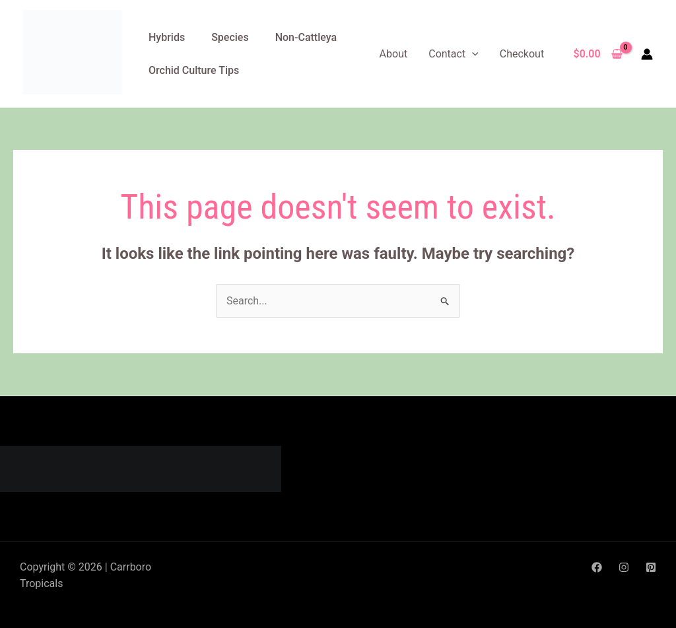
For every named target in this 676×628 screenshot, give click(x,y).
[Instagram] (624, 567)
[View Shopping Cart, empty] (598, 54)
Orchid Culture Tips (194, 70)
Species (229, 37)
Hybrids (167, 37)
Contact (453, 54)
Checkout (522, 54)
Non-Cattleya (306, 37)
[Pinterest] (651, 567)
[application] (472, 54)
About (394, 54)
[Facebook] (597, 567)
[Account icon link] (647, 54)
